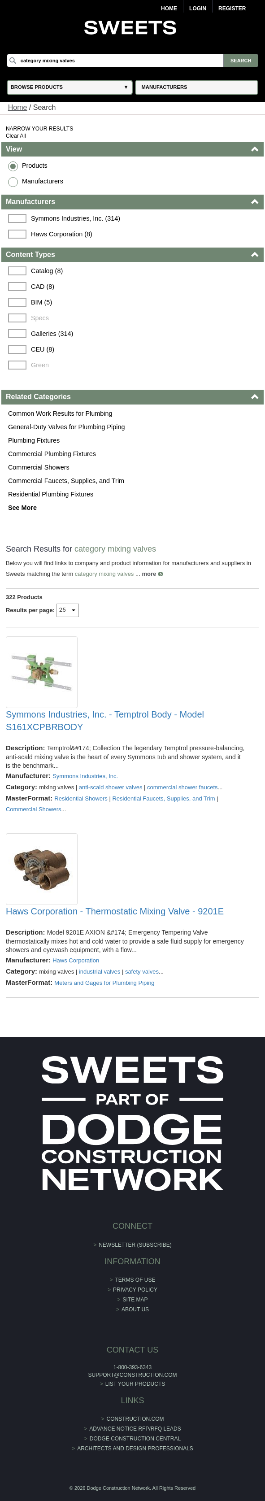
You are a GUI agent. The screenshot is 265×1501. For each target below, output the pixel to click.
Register (232, 8)
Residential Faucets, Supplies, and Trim (163, 798)
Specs (40, 318)
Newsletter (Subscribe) (135, 1245)
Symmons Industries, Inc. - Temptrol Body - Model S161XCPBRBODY (105, 720)
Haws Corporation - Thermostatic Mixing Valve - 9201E (115, 911)
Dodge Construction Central (135, 1439)
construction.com (135, 1419)
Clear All (16, 136)
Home (169, 8)
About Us (135, 1309)
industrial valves (100, 971)
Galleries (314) (52, 333)
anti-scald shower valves (111, 787)
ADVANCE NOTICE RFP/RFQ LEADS (135, 1429)
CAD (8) (42, 286)
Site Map (135, 1300)
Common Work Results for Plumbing (60, 413)
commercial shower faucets (182, 787)
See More (22, 507)
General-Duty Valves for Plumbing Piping (66, 427)
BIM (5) (41, 302)
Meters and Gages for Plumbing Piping (104, 982)
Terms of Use (135, 1280)
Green (40, 365)
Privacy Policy (135, 1290)
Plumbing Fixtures (34, 440)
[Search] (132, 60)
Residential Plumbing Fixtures (50, 494)
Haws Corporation (75, 960)
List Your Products (135, 1384)
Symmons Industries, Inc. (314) (75, 218)
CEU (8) (42, 349)
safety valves (142, 971)
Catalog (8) (47, 270)
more (149, 573)
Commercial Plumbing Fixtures (52, 453)
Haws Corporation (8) (61, 234)
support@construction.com (132, 1375)
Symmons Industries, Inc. (85, 776)
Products (35, 165)
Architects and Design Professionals (135, 1448)
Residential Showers (81, 798)
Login (197, 8)
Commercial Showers (39, 467)
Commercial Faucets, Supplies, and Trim (66, 480)
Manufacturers (42, 181)
